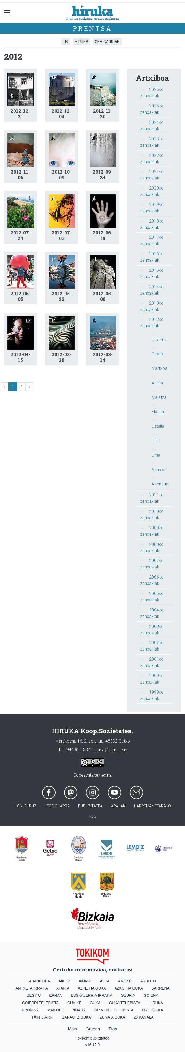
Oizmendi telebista (113, 1010)
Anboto (148, 981)
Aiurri (85, 981)
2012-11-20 (102, 114)
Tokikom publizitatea (92, 1038)
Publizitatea (90, 806)
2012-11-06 (20, 175)
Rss (92, 816)
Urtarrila (159, 339)
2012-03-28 (62, 357)
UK (66, 41)
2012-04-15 (20, 357)
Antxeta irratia (31, 988)
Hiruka (81, 41)
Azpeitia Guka (92, 988)
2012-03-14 (103, 357)
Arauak (118, 806)
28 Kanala (144, 1017)
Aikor (64, 981)
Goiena (151, 995)
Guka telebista (124, 1003)
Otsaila (158, 354)
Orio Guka (152, 1010)
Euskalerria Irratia (91, 995)
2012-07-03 (62, 235)
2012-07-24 (20, 235)
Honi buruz (25, 806)
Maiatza (159, 397)
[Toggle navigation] (7, 12)
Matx (72, 1029)
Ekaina (158, 411)
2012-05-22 (62, 296)
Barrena (160, 988)
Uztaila (158, 426)
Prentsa (92, 28)
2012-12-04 (62, 114)
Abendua (160, 484)
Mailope (55, 1010)
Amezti (125, 981)
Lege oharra (57, 806)
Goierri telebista (40, 1003)
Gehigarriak (107, 41)
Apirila (157, 382)
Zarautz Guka (76, 1017)
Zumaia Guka (112, 1017)
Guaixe (74, 1003)
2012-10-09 (62, 175)
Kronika (30, 1010)
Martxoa (159, 368)
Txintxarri (43, 1017)
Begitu (34, 995)
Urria (156, 455)
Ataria (62, 988)
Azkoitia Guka (129, 988)
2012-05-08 (103, 296)
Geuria (128, 995)
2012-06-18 (103, 235)
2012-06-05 (20, 296)
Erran (55, 995)
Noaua (79, 1010)
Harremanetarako (152, 806)
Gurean (93, 1029)
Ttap (113, 1029)
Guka (95, 1003)
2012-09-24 (103, 175)
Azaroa (158, 469)
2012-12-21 (20, 114)
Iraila (156, 440)
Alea (104, 981)
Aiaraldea (39, 981)
